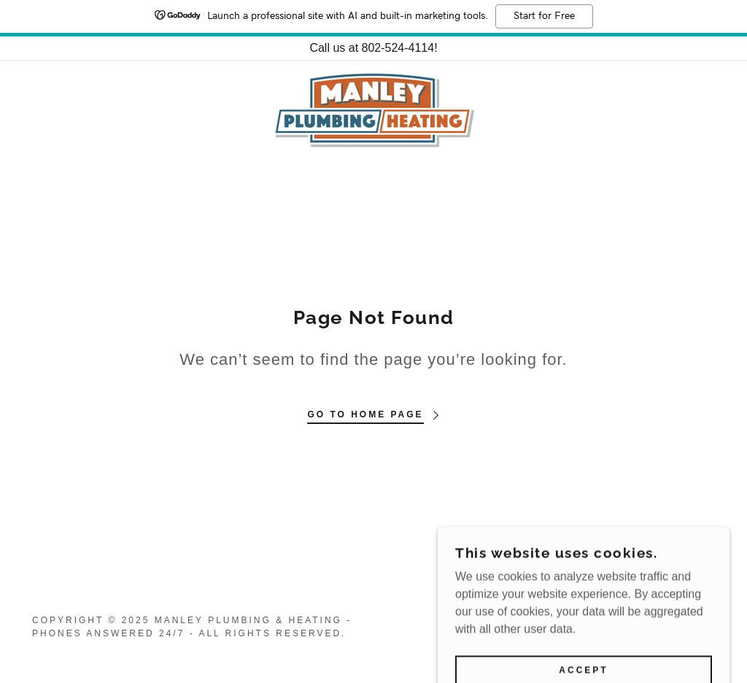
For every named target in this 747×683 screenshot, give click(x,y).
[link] (374, 108)
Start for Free (544, 16)
